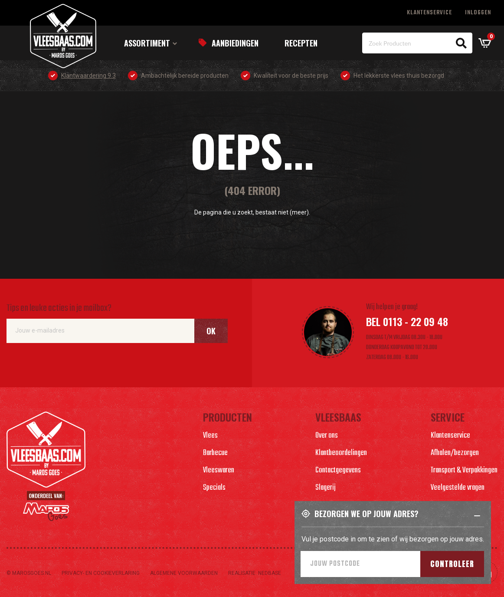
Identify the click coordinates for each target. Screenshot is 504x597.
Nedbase (269, 573)
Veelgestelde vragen (457, 488)
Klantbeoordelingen (341, 453)
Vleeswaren (218, 470)
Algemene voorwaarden (184, 573)
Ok (211, 330)
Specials (214, 488)
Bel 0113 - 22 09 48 (407, 321)
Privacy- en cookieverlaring (101, 573)
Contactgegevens (338, 470)
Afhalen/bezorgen (455, 453)
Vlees (210, 435)
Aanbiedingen (235, 43)
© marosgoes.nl (29, 573)
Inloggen (478, 13)
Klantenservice (429, 13)
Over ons (326, 435)
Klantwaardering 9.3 (88, 75)
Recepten (301, 43)
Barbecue (215, 453)
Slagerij (325, 488)
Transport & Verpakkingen (464, 470)
